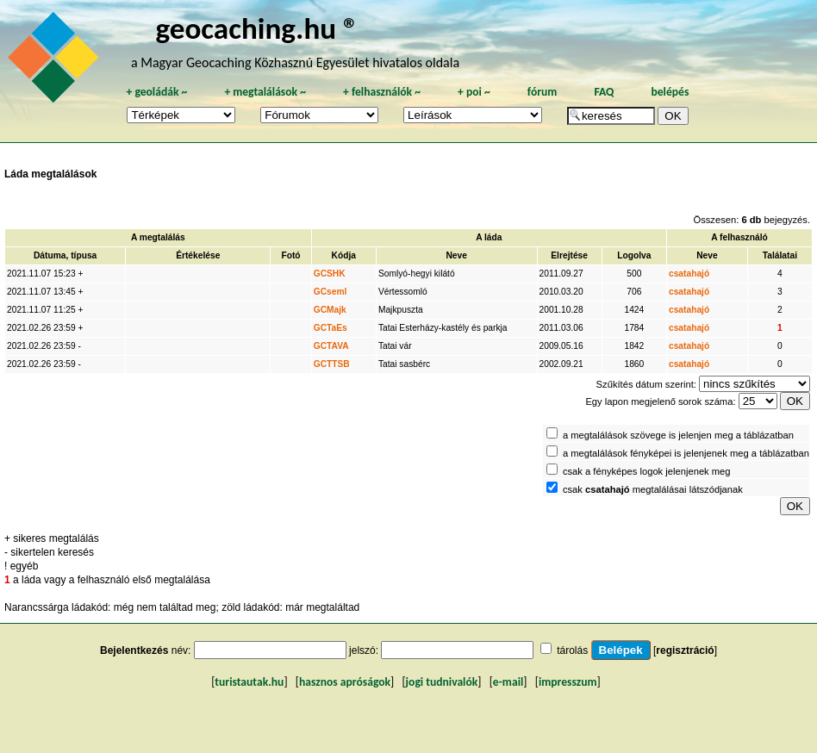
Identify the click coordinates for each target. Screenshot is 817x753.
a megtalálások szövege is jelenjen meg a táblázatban (678, 435)
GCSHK (330, 273)
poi (474, 91)
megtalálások (265, 91)
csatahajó (689, 273)
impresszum (568, 682)
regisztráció (685, 650)
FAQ (604, 91)
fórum (542, 91)
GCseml (330, 291)
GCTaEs (330, 328)
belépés (670, 91)
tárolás (572, 650)
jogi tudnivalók (442, 682)
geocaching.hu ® (257, 28)
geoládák (156, 91)
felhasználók (382, 91)
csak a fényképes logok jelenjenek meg (647, 471)
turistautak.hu (249, 682)
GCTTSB (332, 364)
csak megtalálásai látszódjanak (653, 489)
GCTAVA (331, 346)
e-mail (508, 682)
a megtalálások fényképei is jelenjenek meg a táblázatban (686, 453)
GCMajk (330, 309)
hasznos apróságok (344, 682)
